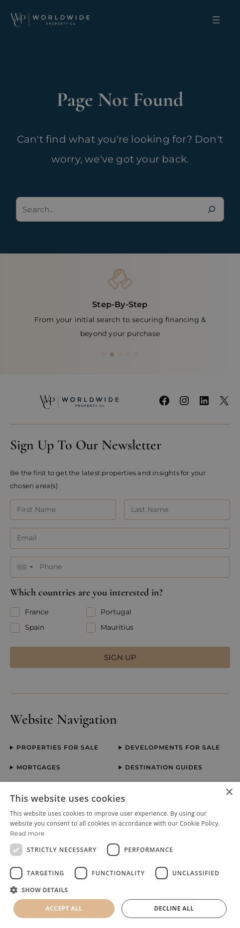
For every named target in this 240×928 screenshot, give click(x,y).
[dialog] (120, 855)
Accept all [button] (64, 908)
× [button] (229, 792)
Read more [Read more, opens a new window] (27, 833)
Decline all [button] (174, 908)
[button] (120, 890)
